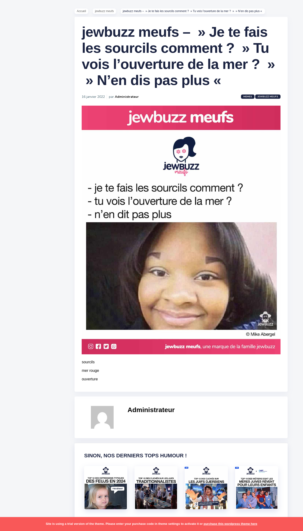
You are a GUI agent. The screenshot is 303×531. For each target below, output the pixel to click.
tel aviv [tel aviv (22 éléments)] (31, 400)
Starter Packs (22, 173)
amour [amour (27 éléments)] (27, 235)
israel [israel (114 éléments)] (33, 290)
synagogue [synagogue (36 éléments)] (33, 391)
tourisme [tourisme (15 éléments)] (18, 409)
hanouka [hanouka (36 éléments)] (18, 290)
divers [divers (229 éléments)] (39, 271)
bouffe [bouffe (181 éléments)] (40, 253)
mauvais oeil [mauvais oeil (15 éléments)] (21, 326)
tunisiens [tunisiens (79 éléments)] (37, 409)
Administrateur (129, 99)
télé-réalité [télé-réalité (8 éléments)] (20, 419)
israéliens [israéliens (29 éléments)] (19, 299)
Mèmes (16, 165)
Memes (250, 99)
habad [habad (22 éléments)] (27, 281)
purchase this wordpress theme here (230, 524)
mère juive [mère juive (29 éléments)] (44, 326)
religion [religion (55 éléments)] (17, 363)
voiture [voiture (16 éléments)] (39, 419)
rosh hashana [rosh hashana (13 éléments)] (21, 372)
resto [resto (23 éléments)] (31, 363)
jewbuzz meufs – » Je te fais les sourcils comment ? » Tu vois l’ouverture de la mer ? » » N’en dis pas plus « (180, 59)
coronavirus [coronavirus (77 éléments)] (20, 271)
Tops (14, 180)
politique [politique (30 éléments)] (18, 354)
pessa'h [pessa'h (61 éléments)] (34, 345)
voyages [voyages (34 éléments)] (18, 428)
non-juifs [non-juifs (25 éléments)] (18, 336)
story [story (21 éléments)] (15, 391)
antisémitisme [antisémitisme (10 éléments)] (22, 244)
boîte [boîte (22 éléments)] (15, 262)
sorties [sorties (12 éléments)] (16, 382)
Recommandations (27, 187)
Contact (16, 201)
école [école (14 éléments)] (33, 428)
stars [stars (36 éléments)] (48, 382)
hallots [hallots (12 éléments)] (42, 281)
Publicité (18, 194)
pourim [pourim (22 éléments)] (35, 354)
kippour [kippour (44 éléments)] (17, 308)
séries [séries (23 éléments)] (16, 400)
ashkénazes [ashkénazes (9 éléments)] (20, 253)
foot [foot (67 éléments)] (14, 281)
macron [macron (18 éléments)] (33, 308)
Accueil (83, 12)
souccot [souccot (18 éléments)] (33, 382)
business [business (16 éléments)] (31, 262)
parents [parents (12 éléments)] (17, 345)
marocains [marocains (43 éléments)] (36, 317)
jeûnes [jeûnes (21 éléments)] (36, 299)
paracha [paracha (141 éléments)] (36, 336)
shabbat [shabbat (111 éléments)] (43, 372)
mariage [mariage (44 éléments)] (17, 317)
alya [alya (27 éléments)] (14, 235)
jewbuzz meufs (106, 12)
